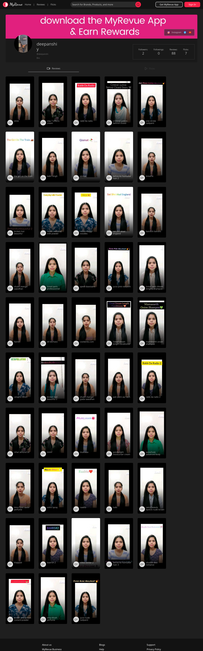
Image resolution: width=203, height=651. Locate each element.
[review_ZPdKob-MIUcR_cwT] (20, 488)
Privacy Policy (154, 649)
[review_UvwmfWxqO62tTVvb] (119, 101)
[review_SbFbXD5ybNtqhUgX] (20, 377)
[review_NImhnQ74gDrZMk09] (119, 488)
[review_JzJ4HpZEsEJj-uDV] (53, 377)
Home (28, 4)
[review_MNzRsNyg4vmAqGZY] (20, 157)
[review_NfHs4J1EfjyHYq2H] (86, 101)
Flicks (53, 4)
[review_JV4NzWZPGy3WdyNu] (119, 322)
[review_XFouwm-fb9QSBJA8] (53, 433)
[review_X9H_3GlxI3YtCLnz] (86, 212)
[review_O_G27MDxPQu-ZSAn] (86, 543)
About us (46, 644)
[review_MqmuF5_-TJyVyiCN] (152, 433)
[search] (138, 4)
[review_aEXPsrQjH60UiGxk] (53, 101)
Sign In (192, 4)
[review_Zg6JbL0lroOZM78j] (86, 488)
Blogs (102, 644)
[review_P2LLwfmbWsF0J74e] (152, 267)
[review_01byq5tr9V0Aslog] (152, 543)
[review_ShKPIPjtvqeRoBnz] (86, 598)
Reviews (41, 4)
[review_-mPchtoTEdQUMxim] (20, 543)
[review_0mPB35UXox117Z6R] (86, 433)
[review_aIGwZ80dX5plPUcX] (53, 543)
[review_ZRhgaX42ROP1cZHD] (53, 157)
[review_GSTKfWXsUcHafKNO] (152, 157)
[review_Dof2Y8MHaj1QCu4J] (53, 488)
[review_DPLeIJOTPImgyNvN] (119, 212)
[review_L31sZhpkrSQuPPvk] (20, 433)
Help (101, 649)
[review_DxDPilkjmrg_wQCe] (86, 157)
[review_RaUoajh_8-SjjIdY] (152, 101)
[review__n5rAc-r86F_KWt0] (152, 488)
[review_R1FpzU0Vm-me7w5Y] (20, 322)
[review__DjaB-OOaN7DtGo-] (53, 267)
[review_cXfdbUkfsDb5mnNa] (119, 157)
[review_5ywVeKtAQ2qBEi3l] (53, 322)
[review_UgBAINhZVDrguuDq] (86, 377)
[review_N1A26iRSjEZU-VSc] (20, 267)
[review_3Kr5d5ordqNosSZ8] (86, 267)
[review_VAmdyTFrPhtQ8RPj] (152, 377)
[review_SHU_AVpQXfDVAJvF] (86, 322)
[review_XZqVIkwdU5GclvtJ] (20, 101)
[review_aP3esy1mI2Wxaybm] (119, 267)
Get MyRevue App (169, 4)
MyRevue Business (52, 649)
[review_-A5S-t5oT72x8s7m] (119, 543)
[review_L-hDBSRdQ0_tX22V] (53, 212)
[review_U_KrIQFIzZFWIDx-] (20, 212)
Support (151, 644)
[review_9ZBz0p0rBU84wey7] (119, 377)
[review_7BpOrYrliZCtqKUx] (20, 598)
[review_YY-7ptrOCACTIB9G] (119, 433)
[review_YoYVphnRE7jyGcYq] (152, 212)
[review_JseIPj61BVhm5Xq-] (53, 598)
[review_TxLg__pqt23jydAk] (152, 322)
